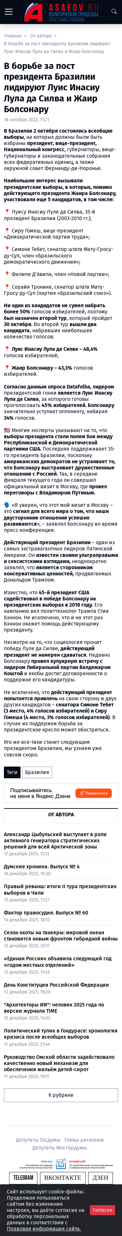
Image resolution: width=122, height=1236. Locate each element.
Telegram (23, 1178)
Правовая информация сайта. (44, 1229)
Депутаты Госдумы (39, 1140)
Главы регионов (84, 1140)
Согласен (102, 1210)
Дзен (100, 1178)
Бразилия (37, 772)
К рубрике (61, 1095)
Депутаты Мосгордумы (59, 1148)
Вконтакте (62, 1178)
